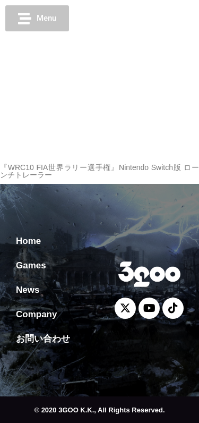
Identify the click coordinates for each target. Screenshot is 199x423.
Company (36, 314)
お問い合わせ (43, 339)
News (27, 290)
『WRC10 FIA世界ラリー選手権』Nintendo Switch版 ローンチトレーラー (99, 171)
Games (31, 265)
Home (28, 241)
